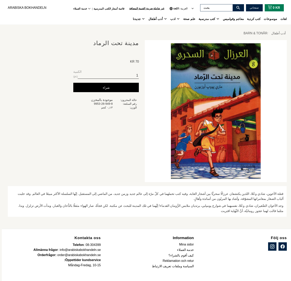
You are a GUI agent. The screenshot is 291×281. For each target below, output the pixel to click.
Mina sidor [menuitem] (184, 244)
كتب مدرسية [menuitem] (205, 19)
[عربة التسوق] (271, 7)
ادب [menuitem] (171, 19)
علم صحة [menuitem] (187, 19)
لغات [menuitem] (282, 19)
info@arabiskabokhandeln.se (78, 249)
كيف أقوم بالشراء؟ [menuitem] (179, 255)
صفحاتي (252, 7)
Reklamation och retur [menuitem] (176, 260)
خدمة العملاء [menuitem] (78, 8)
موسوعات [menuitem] (268, 19)
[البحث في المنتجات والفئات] (215, 7)
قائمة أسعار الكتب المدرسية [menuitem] (107, 8)
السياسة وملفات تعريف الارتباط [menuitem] (171, 266)
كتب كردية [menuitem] (252, 19)
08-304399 (91, 244)
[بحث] (236, 7)
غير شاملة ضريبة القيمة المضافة (145, 8)
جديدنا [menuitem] (135, 19)
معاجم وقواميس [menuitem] (231, 19)
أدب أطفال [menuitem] (154, 19)
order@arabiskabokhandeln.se (77, 255)
